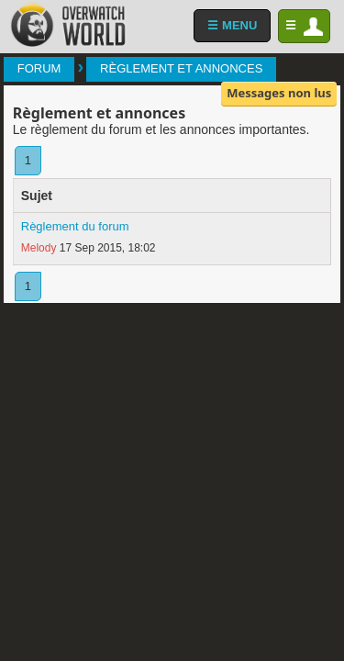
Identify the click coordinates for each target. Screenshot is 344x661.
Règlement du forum (75, 226)
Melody (39, 247)
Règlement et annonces (181, 68)
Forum (39, 68)
